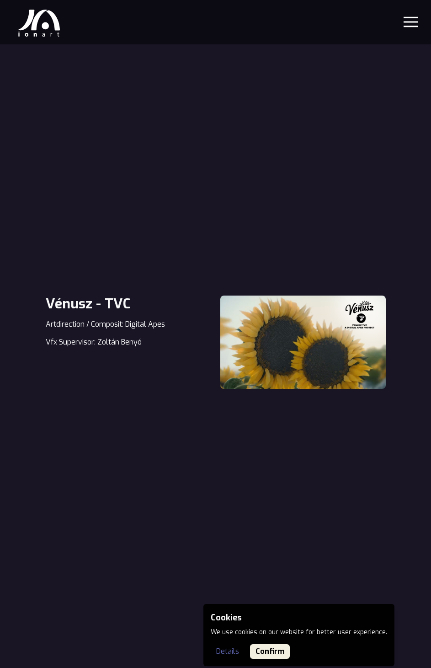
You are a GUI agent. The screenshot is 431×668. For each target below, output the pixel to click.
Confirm (269, 651)
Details (227, 651)
